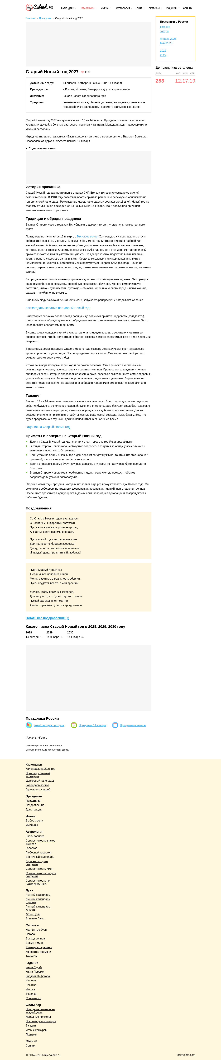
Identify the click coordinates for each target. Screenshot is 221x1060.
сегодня (165, 26)
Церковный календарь (40, 780)
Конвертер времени (38, 951)
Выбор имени (34, 820)
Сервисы (154, 8)
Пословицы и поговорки (41, 1021)
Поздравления (35, 805)
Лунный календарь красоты (38, 908)
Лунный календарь (38, 894)
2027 (163, 55)
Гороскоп (31, 848)
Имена (105, 8)
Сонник (187, 8)
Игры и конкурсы (36, 1030)
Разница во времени (39, 947)
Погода (30, 934)
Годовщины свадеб (38, 789)
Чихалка (31, 980)
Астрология (123, 8)
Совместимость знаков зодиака (40, 842)
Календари (67, 8)
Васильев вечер (87, 236)
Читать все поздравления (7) (47, 618)
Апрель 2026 (168, 38)
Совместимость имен (39, 868)
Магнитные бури (36, 929)
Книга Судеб (34, 967)
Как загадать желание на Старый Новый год (57, 308)
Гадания (171, 8)
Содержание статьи (42, 148)
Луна (139, 8)
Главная (30, 18)
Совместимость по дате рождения (41, 875)
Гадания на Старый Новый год (48, 427)
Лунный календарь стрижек (38, 901)
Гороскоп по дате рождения (37, 863)
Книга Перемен (35, 971)
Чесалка (31, 984)
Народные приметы (38, 1016)
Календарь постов (37, 785)
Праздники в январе (133, 725)
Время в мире (35, 942)
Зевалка (31, 993)
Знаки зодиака (35, 836)
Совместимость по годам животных (38, 882)
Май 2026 (166, 43)
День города (33, 809)
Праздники (87, 8)
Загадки (31, 1025)
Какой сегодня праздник (49, 725)
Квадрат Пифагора (38, 976)
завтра (164, 31)
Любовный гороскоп (38, 852)
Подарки (31, 1034)
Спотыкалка (33, 998)
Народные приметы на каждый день (40, 1011)
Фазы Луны (33, 914)
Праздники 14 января (92, 725)
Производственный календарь (38, 775)
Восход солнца (35, 938)
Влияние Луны (35, 918)
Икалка (30, 989)
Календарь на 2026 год (40, 768)
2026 (163, 50)
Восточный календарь (40, 856)
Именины (32, 825)
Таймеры (31, 956)
